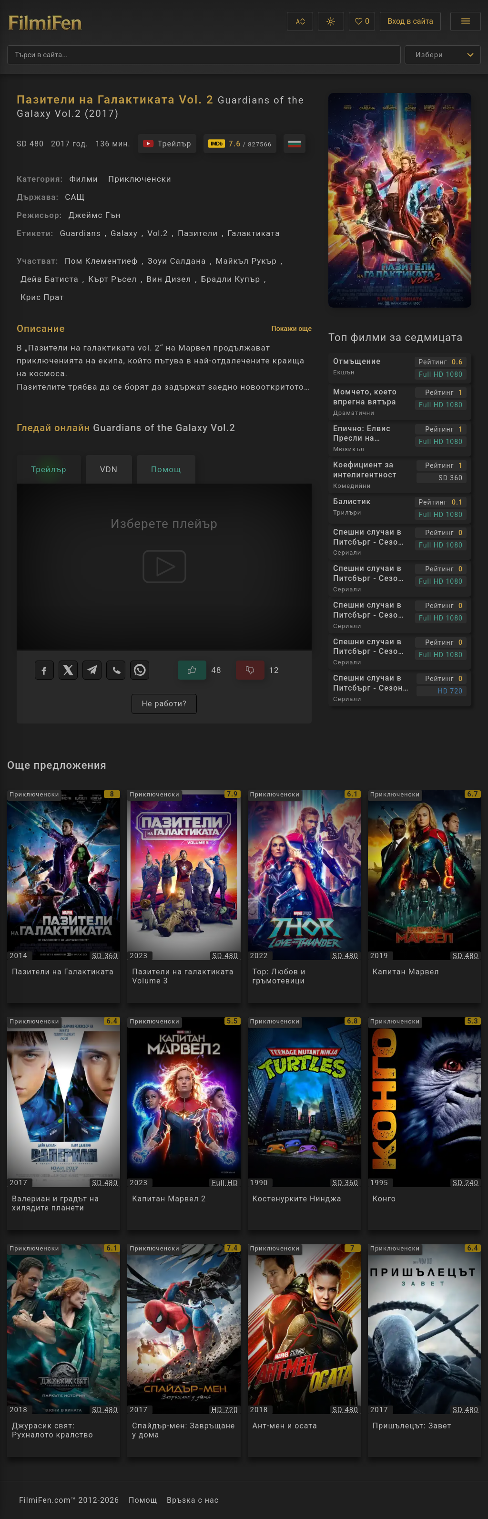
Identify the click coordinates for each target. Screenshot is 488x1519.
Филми (83, 179)
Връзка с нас (193, 1500)
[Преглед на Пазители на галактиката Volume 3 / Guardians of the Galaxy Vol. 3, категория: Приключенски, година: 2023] (183, 896)
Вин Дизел (169, 279)
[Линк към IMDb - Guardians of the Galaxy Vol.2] (240, 143)
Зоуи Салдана (177, 261)
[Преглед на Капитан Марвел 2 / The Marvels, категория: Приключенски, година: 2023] (183, 1123)
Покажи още (292, 328)
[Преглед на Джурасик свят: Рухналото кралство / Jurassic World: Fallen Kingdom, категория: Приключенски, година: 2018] (63, 1350)
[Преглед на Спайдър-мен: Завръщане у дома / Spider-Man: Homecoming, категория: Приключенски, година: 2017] (183, 1350)
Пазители (198, 233)
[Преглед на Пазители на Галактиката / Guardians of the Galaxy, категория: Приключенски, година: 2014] (63, 896)
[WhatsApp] (139, 670)
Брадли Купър (230, 279)
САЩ (75, 197)
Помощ (143, 1500)
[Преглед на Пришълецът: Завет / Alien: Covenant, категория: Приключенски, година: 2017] (424, 1350)
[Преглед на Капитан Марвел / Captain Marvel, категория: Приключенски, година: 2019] (424, 896)
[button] (300, 21)
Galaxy (124, 233)
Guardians (80, 233)
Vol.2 (157, 233)
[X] (68, 670)
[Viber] (115, 670)
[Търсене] (204, 54)
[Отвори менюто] (465, 21)
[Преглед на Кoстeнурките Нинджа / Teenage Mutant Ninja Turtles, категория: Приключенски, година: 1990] (304, 1123)
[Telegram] (92, 670)
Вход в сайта (410, 21)
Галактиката (254, 233)
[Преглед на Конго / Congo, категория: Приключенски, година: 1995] (424, 1123)
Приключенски (140, 179)
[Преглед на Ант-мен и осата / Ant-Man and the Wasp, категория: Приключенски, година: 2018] (304, 1350)
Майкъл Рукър (246, 261)
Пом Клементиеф (101, 261)
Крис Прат (42, 297)
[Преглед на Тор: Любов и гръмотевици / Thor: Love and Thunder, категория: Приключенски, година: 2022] (304, 896)
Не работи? (164, 703)
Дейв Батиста (49, 279)
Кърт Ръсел (112, 279)
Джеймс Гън (94, 215)
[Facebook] (44, 670)
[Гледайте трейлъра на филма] (167, 143)
